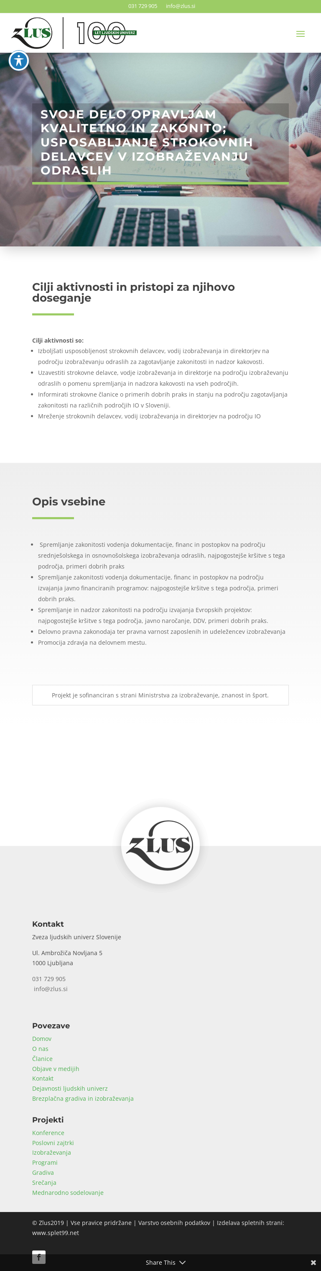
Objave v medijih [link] (55, 1069)
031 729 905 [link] (141, 6)
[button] (300, 33)
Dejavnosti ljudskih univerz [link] (70, 1088)
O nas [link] (40, 1049)
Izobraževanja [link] (51, 1152)
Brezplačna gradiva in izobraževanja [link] (83, 1098)
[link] (160, 882)
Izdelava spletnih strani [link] (250, 1223)
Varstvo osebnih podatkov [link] (174, 1223)
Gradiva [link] (43, 1172)
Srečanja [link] (44, 1182)
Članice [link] (42, 1059)
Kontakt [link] (43, 1078)
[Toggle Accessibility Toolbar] (19, 28)
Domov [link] (41, 1039)
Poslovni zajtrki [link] (53, 1143)
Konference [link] (48, 1133)
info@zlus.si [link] (179, 6)
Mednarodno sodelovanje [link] (68, 1193)
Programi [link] (45, 1162)
